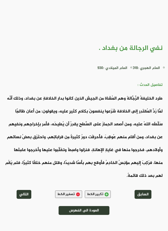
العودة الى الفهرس (84, 210)
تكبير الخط (98, 194)
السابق (143, 194)
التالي (24, 194)
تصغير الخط (68, 194)
